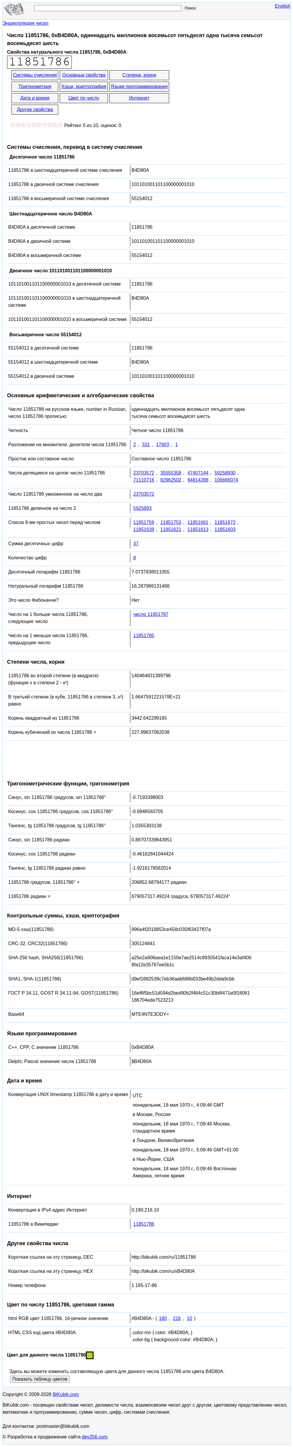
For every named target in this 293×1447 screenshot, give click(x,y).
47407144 (197, 472)
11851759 (143, 522)
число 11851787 (150, 614)
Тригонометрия (35, 86)
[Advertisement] (223, 93)
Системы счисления (35, 75)
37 (136, 543)
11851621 (170, 529)
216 (177, 1318)
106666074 (226, 479)
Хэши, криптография (83, 86)
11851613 (197, 529)
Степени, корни (139, 75)
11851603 (224, 529)
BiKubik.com (66, 1394)
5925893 (142, 508)
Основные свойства (83, 75)
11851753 (170, 522)
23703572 (143, 472)
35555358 (170, 472)
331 (146, 444)
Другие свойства (35, 109)
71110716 (143, 479)
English (282, 6)
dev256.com (94, 1436)
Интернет (139, 97)
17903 (162, 444)
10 (189, 1318)
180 (163, 1318)
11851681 (197, 522)
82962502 (170, 479)
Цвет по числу (84, 97)
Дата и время (34, 97)
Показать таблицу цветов (39, 1379)
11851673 (224, 522)
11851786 (143, 1224)
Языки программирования (139, 86)
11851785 (143, 635)
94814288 (197, 479)
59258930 (224, 472)
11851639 (143, 529)
